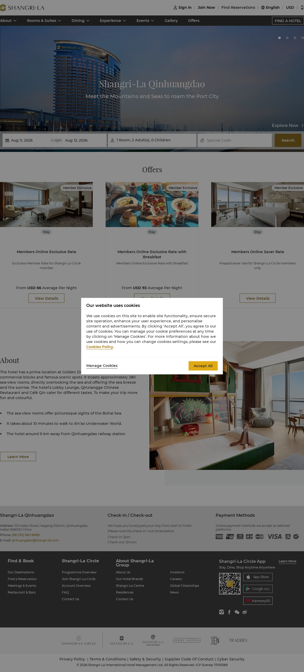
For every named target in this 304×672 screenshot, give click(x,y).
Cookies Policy (99, 346)
